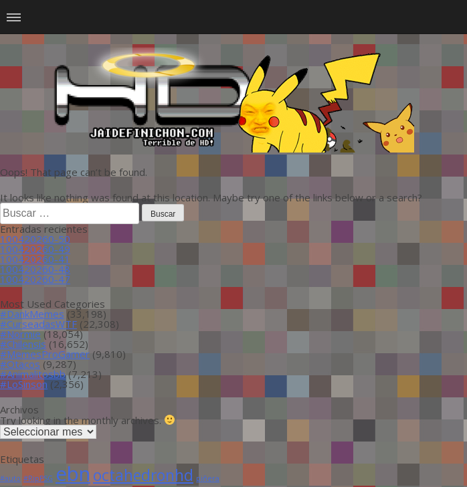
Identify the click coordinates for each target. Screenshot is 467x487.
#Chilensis (23, 344)
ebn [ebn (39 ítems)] (73, 473)
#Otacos (20, 364)
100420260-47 (35, 279)
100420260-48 (35, 269)
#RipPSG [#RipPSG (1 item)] (38, 478)
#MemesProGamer (45, 354)
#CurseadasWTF (38, 323)
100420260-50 (35, 239)
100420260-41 (35, 259)
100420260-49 (35, 249)
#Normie (20, 333)
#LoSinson (24, 384)
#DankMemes (32, 313)
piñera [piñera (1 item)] (207, 478)
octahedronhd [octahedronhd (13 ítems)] (143, 475)
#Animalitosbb (33, 374)
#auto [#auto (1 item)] (10, 478)
